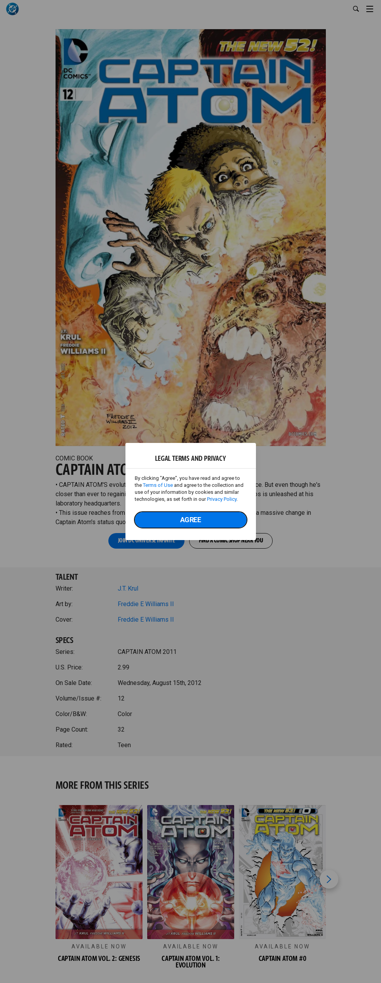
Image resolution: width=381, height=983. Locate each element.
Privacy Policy (222, 499)
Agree (190, 520)
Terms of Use (158, 485)
